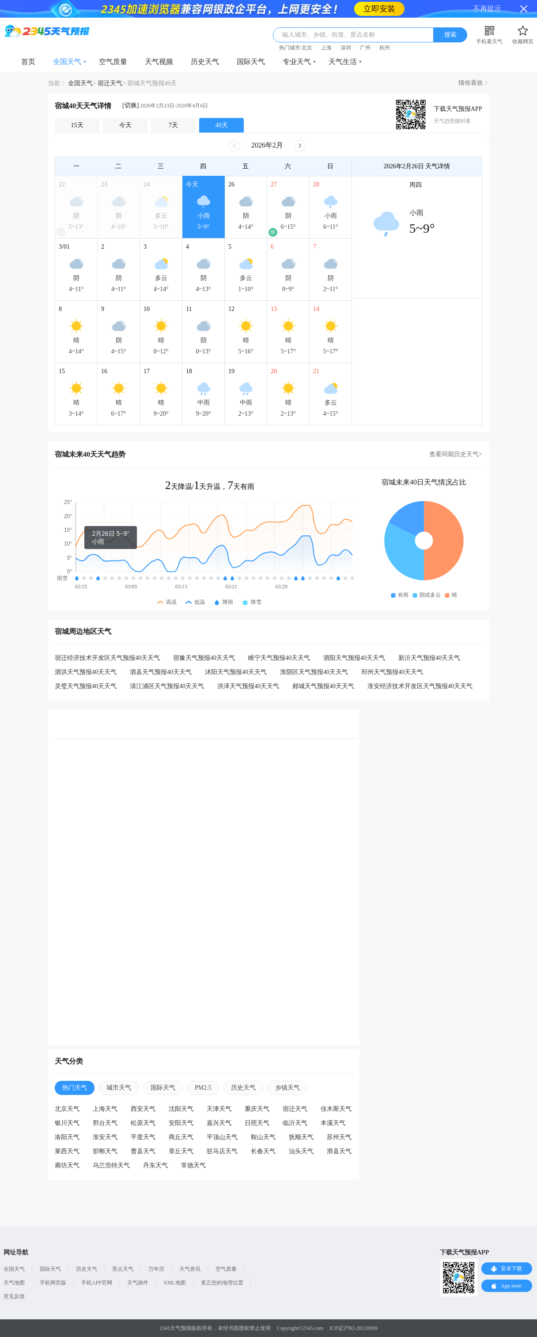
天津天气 (219, 1109)
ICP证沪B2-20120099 (353, 1328)
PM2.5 (203, 1087)
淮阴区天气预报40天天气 (314, 672)
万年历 (156, 1269)
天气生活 (343, 61)
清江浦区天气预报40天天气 (167, 686)
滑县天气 (339, 1151)
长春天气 (263, 1151)
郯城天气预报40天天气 (323, 686)
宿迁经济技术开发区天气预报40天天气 (107, 658)
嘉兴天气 (219, 1123)
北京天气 (67, 1109)
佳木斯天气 (336, 1109)
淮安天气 (105, 1137)
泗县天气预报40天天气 (161, 672)
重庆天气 (257, 1109)
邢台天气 (105, 1123)
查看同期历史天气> (455, 454)
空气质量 (113, 61)
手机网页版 (53, 1283)
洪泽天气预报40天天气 (248, 686)
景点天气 (122, 1269)
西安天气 (143, 1109)
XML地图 (174, 1283)
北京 (307, 48)
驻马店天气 (222, 1151)
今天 (125, 125)
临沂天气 (295, 1123)
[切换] (130, 105)
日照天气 (257, 1123)
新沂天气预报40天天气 (429, 658)
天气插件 (137, 1283)
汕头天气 (301, 1151)
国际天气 (251, 61)
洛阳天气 (67, 1137)
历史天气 (205, 61)
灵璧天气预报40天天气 (86, 686)
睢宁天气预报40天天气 (279, 658)
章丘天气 (181, 1151)
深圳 (345, 48)
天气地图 (14, 1283)
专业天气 (297, 61)
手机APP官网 (96, 1283)
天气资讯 (189, 1269)
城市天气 (118, 1087)
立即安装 (379, 8)
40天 (222, 125)
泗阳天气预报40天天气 (354, 658)
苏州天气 (339, 1137)
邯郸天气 (105, 1151)
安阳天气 (181, 1123)
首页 (28, 61)
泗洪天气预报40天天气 (86, 672)
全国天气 (67, 61)
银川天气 (67, 1123)
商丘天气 (181, 1137)
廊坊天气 (67, 1165)
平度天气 (143, 1137)
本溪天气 (333, 1123)
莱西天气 (67, 1151)
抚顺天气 (301, 1137)
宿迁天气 (110, 83)
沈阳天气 (181, 1109)
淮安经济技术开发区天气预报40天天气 (420, 686)
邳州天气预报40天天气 (392, 672)
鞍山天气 (263, 1137)
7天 (173, 125)
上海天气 (105, 1109)
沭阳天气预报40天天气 (236, 672)
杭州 (384, 48)
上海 (326, 48)
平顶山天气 (222, 1137)
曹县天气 (143, 1151)
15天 (77, 125)
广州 (365, 48)
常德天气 (193, 1165)
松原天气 (143, 1123)
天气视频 (159, 61)
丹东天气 (155, 1165)
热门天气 (74, 1087)
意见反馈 (14, 1296)
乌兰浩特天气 (111, 1165)
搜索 (450, 34)
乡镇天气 (287, 1087)
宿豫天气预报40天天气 (204, 658)
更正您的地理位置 (222, 1283)
